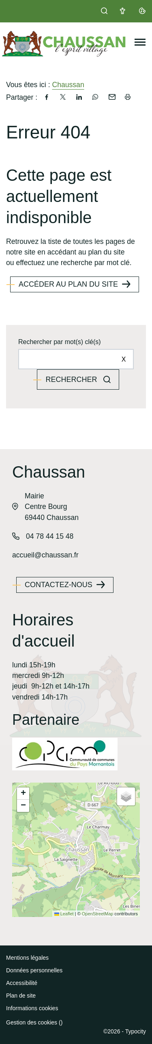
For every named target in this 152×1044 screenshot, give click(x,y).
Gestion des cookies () (34, 1022)
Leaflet (64, 913)
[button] (23, 793)
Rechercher (72, 379)
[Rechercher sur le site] (76, 359)
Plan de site (21, 995)
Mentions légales (27, 957)
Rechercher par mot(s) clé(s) (59, 341)
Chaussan (68, 85)
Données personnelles (34, 970)
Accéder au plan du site (68, 284)
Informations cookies (32, 1008)
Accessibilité (21, 983)
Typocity (135, 1031)
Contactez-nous (58, 585)
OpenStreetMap (97, 913)
